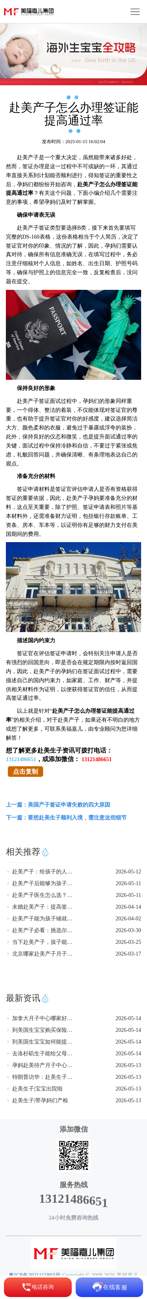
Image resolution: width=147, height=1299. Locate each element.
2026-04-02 (128, 919)
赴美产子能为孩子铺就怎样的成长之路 (44, 919)
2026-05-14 (128, 1018)
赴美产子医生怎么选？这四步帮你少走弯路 (44, 895)
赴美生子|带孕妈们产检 (40, 1100)
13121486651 (21, 759)
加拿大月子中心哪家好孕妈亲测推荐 (44, 1018)
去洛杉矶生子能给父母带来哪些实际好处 (44, 1053)
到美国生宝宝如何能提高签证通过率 (44, 1042)
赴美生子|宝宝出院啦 (37, 1089)
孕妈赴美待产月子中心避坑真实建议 (44, 1065)
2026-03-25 (128, 942)
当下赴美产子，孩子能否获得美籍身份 (44, 942)
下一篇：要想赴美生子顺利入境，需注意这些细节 (66, 818)
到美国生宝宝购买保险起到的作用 (44, 1030)
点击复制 (25, 771)
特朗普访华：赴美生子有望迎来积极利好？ (44, 1077)
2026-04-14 (128, 907)
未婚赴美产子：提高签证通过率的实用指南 (44, 907)
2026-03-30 (128, 930)
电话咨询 (38, 1287)
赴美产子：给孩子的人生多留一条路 (44, 872)
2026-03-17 (128, 954)
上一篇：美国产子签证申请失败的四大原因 (58, 805)
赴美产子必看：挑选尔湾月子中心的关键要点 (44, 930)
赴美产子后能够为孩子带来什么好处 (44, 883)
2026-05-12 (128, 872)
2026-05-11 (128, 883)
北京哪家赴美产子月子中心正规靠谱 (44, 954)
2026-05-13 (128, 1065)
